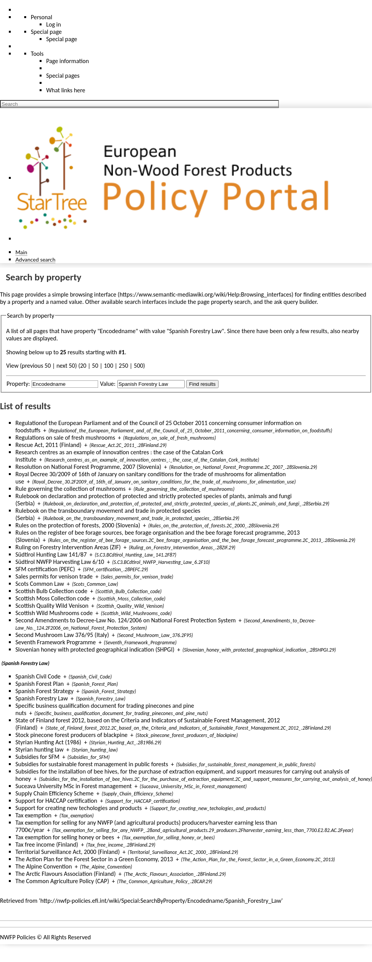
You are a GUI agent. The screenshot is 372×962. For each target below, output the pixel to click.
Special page (61, 39)
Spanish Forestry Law (41, 698)
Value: (107, 383)
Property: (18, 383)
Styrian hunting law (39, 749)
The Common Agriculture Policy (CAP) (62, 881)
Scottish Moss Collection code (52, 598)
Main (21, 252)
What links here (65, 90)
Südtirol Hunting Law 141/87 (51, 554)
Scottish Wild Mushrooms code (54, 613)
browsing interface (93, 294)
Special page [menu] (46, 31)
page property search (223, 301)
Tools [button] (37, 53)
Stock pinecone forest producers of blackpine (71, 735)
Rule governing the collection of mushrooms (70, 488)
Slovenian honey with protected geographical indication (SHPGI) (94, 649)
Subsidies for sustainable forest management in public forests (91, 764)
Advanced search (35, 259)
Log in (53, 24)
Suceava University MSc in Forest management (73, 786)
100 (108, 365)
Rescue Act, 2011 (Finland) (48, 444)
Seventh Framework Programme (55, 642)
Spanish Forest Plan (39, 683)
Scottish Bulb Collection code (51, 591)
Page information (67, 61)
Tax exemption (33, 815)
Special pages (63, 75)
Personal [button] (41, 17)
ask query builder (295, 301)
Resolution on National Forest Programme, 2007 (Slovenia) (88, 466)
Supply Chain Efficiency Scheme (54, 793)
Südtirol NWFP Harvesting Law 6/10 (59, 561)
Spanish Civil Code (38, 676)
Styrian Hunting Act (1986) (48, 742)
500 (138, 365)
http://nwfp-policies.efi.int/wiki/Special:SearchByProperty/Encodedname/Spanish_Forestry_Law (160, 900)
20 (83, 365)
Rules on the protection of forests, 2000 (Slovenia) (77, 525)
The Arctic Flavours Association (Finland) (65, 873)
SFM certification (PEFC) (45, 569)
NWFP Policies (17, 937)
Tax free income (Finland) (46, 844)
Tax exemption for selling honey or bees (64, 837)
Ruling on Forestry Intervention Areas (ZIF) (68, 547)
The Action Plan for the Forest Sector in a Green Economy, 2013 (94, 859)
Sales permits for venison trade (54, 576)
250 (123, 365)
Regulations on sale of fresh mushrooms (65, 437)
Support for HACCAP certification (56, 800)
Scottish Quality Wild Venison (51, 605)
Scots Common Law (39, 583)
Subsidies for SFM (37, 756)
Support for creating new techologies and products (78, 808)
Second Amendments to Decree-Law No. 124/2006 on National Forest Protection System (125, 620)
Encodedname (118, 331)
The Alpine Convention (43, 866)
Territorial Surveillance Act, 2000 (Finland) (67, 851)
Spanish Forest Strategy (44, 691)
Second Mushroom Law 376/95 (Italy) (62, 635)
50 (95, 365)
